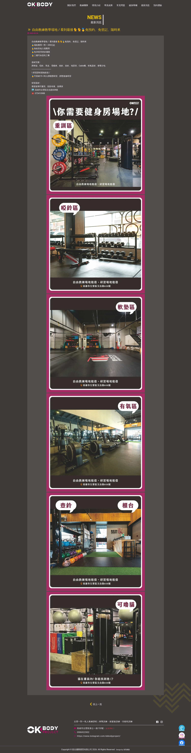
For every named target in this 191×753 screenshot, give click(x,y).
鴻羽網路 (126, 750)
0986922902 (83, 732)
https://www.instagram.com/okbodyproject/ (98, 736)
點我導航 (109, 728)
